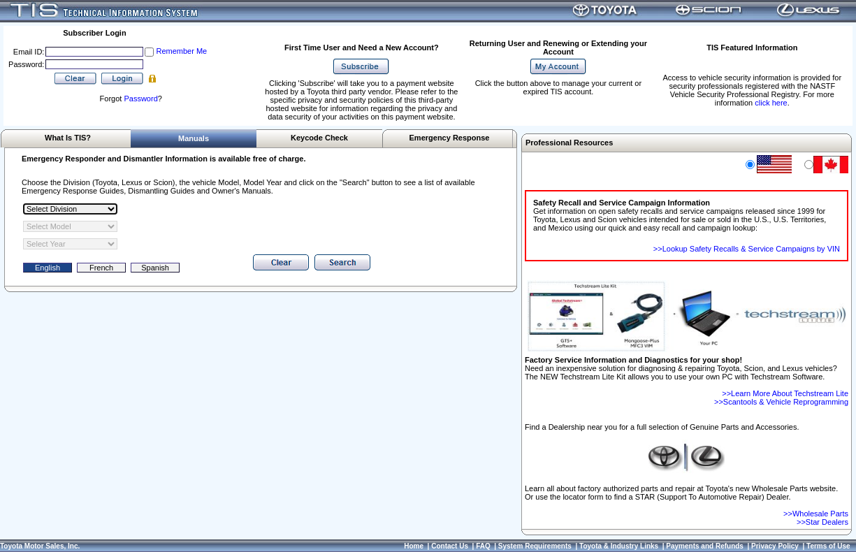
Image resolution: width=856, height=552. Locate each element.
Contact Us (449, 546)
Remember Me (181, 51)
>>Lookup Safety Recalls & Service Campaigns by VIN (746, 249)
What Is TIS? (68, 137)
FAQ (483, 546)
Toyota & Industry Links (618, 546)
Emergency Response (449, 137)
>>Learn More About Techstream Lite (785, 393)
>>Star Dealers (822, 522)
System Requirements (535, 546)
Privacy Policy (775, 546)
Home (413, 546)
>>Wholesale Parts (815, 513)
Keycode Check (319, 137)
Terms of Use (828, 546)
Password (140, 98)
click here (771, 103)
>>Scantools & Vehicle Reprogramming (781, 402)
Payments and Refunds (704, 546)
